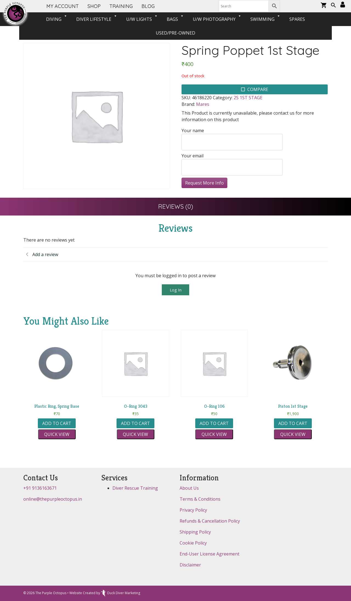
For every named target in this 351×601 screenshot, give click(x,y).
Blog (148, 6)
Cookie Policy (193, 543)
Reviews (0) (175, 206)
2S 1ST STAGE (248, 98)
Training (121, 6)
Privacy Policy (193, 510)
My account (62, 6)
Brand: (188, 104)
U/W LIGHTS (142, 19)
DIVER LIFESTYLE (96, 19)
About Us (189, 488)
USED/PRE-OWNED (175, 33)
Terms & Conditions (200, 499)
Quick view (56, 434)
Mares (202, 104)
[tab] (175, 206)
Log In (176, 290)
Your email (232, 164)
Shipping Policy (195, 532)
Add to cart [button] (56, 423)
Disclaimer (190, 565)
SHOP (94, 6)
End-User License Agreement (209, 554)
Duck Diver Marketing (120, 593)
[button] (333, 5)
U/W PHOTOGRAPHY (217, 19)
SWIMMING (265, 19)
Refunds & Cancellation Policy (210, 521)
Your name (232, 138)
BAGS (175, 19)
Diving (56, 19)
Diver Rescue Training (135, 488)
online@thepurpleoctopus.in (52, 499)
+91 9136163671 (40, 488)
